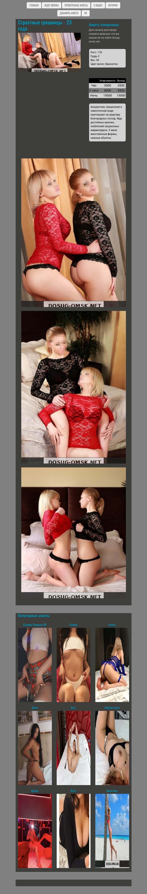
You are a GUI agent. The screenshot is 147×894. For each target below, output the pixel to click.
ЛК (85, 13)
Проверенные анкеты (76, 5)
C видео (98, 5)
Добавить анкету (69, 13)
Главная (33, 5)
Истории (112, 5)
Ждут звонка (51, 5)
